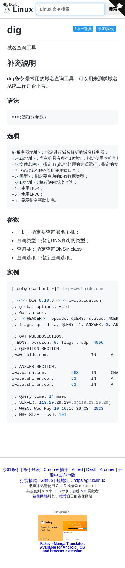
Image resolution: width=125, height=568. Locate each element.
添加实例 (105, 28)
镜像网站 (40, 496)
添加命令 (10, 469)
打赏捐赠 (28, 480)
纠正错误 (83, 28)
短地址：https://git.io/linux (80, 480)
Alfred (77, 469)
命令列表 (31, 469)
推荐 (63, 496)
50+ (84, 491)
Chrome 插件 (55, 469)
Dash (91, 469)
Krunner (107, 469)
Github (46, 480)
